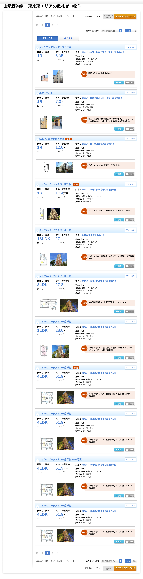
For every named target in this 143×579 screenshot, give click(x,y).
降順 (134, 30)
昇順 (128, 30)
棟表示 (68, 38)
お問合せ (120, 17)
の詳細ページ (119, 82)
